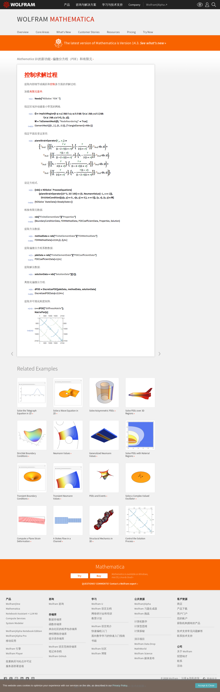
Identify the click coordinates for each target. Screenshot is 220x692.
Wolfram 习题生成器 (145, 608)
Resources (113, 32)
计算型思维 (140, 626)
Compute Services (15, 618)
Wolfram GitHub (57, 656)
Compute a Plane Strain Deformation (31, 524)
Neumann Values (67, 437)
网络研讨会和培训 (101, 613)
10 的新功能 (34, 59)
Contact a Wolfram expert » (124, 583)
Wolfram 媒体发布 (144, 658)
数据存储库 (55, 619)
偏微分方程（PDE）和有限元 (72, 59)
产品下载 (182, 608)
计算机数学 (140, 621)
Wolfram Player (14, 653)
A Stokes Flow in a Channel (67, 524)
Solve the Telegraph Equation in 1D (31, 396)
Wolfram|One (13, 603)
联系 (179, 661)
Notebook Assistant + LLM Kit (22, 613)
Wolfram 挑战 (141, 613)
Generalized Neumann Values (103, 438)
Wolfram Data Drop (144, 644)
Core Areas (42, 32)
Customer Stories (89, 32)
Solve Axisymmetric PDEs (103, 395)
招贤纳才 (182, 656)
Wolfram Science (143, 653)
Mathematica (13, 608)
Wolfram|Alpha (142, 603)
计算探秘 (139, 631)
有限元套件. (36, 91)
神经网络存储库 (58, 633)
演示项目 (139, 639)
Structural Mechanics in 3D (103, 524)
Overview (22, 32)
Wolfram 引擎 (13, 648)
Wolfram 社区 (99, 648)
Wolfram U (97, 603)
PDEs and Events (103, 480)
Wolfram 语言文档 (101, 608)
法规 (183, 678)
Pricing (131, 32)
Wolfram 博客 (99, 653)
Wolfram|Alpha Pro (16, 635)
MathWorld (140, 648)
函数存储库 (55, 624)
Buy (99, 576)
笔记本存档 (55, 651)
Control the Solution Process (139, 524)
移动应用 (11, 640)
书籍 (94, 640)
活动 (179, 665)
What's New (63, 32)
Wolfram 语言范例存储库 (63, 646)
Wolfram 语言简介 (101, 626)
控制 (52, 84)
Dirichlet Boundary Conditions (31, 438)
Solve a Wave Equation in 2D (67, 396)
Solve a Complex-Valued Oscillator (139, 481)
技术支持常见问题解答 (190, 631)
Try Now (148, 32)
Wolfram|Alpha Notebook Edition (24, 631)
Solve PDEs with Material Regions (139, 438)
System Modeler (14, 623)
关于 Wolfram (184, 651)
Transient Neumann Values (67, 481)
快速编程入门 (99, 631)
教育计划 (96, 618)
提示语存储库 (56, 638)
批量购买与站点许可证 (19, 661)
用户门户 (182, 613)
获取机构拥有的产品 (188, 623)
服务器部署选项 (15, 666)
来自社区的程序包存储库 (63, 629)
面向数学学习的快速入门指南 (108, 635)
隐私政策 (194, 678)
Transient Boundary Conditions (31, 481)
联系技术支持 (184, 635)
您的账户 (182, 618)
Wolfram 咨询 (56, 603)
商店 (179, 603)
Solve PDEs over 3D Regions (139, 396)
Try (79, 576)
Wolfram (55, 19)
